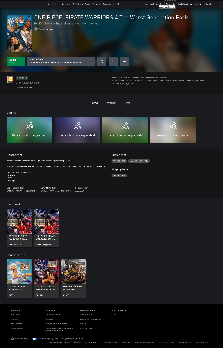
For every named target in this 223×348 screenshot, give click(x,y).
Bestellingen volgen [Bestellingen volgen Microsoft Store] (86, 328)
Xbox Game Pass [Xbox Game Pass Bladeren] (16, 324)
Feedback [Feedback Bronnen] (49, 319)
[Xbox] (39, 4)
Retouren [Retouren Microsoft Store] (83, 324)
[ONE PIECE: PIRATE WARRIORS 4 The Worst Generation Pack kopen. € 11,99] (16, 61)
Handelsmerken (125, 342)
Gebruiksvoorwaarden (109, 342)
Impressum (77, 342)
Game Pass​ (52, 4)
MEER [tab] (127, 103)
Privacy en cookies (91, 342)
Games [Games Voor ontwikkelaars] (114, 314)
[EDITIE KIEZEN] (61, 61)
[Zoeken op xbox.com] (170, 3)
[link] (19, 228)
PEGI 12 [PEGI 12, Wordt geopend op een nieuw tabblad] (22, 78)
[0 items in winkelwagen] (185, 3)
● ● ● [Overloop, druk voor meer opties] (124, 61)
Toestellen (78, 4)
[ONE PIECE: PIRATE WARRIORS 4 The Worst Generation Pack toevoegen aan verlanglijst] (101, 61)
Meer (122, 4)
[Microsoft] (21, 4)
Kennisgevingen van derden (144, 342)
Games (65, 4)
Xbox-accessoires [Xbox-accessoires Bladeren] (17, 328)
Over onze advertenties (166, 342)
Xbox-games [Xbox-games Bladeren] (15, 319)
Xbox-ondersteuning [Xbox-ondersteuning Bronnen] (53, 314)
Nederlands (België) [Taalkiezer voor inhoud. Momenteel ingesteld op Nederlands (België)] (22, 338)
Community (110, 4)
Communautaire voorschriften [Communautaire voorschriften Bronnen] (56, 324)
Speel (89, 4)
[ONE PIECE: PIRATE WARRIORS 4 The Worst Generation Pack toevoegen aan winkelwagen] (113, 61)
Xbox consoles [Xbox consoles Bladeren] (16, 314)
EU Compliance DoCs (185, 342)
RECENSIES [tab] (111, 103)
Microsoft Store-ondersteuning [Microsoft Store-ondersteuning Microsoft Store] (90, 319)
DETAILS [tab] (95, 103)
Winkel (97, 4)
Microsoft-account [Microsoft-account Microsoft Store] (86, 314)
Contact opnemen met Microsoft (59, 342)
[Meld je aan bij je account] (203, 3)
